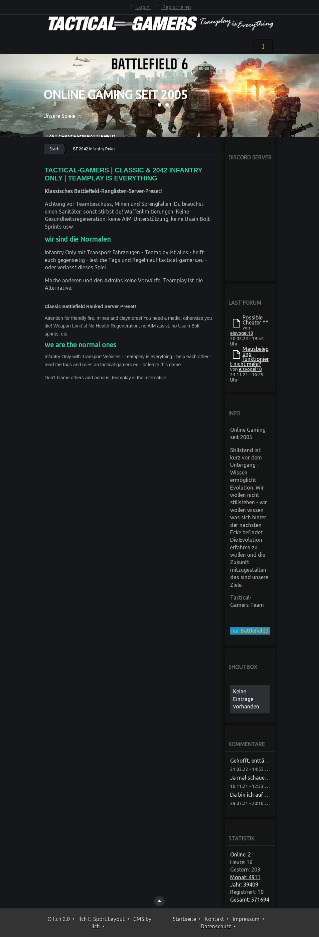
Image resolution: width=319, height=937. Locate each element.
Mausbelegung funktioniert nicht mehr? (249, 356)
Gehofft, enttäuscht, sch (259, 761)
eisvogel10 (241, 333)
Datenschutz (216, 926)
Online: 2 (240, 854)
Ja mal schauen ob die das (262, 778)
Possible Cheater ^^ (256, 319)
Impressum (246, 919)
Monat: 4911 (245, 877)
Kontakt (214, 919)
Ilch (96, 926)
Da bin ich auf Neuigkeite (260, 795)
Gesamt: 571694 (249, 900)
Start (54, 149)
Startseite (184, 919)
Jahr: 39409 (244, 885)
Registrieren (172, 7)
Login (139, 7)
